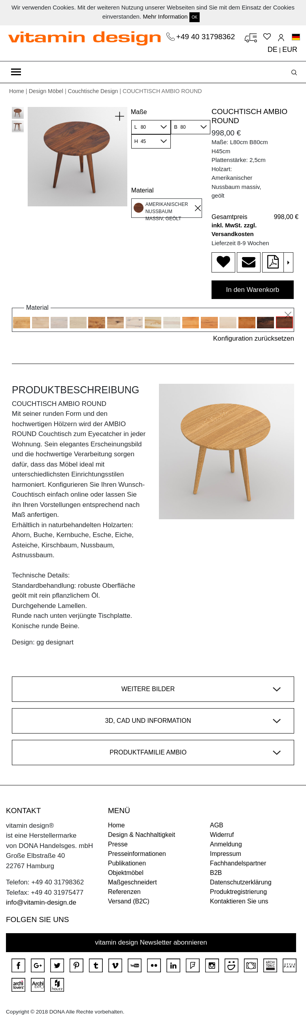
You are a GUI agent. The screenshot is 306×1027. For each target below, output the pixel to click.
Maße (139, 112)
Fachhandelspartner (238, 863)
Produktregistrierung (238, 891)
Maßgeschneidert (132, 882)
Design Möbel (46, 91)
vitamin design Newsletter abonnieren (151, 942)
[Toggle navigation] (16, 72)
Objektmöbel (126, 872)
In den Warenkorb (253, 289)
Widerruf (222, 834)
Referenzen (124, 891)
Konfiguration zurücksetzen (253, 338)
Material (142, 190)
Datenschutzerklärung (241, 882)
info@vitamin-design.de (41, 902)
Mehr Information (165, 16)
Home (16, 91)
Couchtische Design (93, 91)
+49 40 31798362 (206, 36)
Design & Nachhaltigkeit (141, 834)
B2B (216, 872)
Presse (118, 844)
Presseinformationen (137, 853)
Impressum (225, 853)
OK (194, 17)
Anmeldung (226, 844)
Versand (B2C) (128, 901)
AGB (216, 825)
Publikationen (127, 863)
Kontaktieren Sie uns (239, 901)
